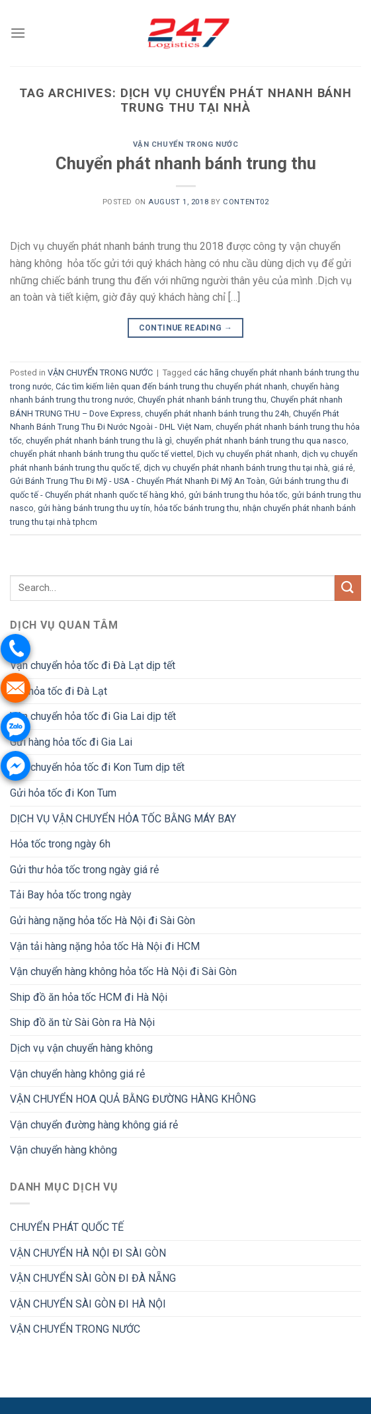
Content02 (245, 202)
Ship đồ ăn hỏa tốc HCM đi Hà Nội (88, 997)
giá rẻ (342, 468)
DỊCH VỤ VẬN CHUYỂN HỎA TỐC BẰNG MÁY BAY (123, 818)
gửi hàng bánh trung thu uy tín (94, 508)
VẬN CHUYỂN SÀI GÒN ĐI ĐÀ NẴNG (93, 1278)
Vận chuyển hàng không (63, 1150)
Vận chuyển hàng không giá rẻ (77, 1074)
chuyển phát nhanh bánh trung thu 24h (217, 413)
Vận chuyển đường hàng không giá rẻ (94, 1125)
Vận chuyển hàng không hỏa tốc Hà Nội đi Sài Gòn (123, 971)
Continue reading (186, 328)
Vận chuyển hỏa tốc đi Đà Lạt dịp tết (92, 665)
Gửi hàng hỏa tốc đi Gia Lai (71, 742)
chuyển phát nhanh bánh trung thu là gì (99, 441)
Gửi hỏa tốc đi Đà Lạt (58, 691)
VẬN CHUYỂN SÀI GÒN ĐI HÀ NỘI (88, 1304)
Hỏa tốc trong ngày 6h (60, 844)
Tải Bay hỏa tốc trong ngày (71, 894)
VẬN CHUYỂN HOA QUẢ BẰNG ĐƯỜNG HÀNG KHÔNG (133, 1099)
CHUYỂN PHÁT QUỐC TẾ (67, 1227)
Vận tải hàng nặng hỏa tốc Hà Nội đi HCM (105, 946)
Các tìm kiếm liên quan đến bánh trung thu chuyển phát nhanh (171, 386)
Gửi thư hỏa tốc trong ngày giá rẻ (84, 869)
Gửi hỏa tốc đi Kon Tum (63, 793)
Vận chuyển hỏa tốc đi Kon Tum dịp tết (97, 767)
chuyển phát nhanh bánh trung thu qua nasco (261, 441)
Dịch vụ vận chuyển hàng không (81, 1048)
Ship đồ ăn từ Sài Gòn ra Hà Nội (82, 1022)
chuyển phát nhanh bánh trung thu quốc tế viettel (101, 454)
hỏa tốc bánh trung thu (196, 508)
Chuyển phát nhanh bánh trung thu (186, 163)
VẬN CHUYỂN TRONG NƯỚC (186, 144)
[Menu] (18, 33)
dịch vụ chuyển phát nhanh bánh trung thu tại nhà (236, 468)
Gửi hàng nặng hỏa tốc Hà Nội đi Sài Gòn (102, 920)
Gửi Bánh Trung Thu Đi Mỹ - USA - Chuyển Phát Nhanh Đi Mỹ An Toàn (137, 481)
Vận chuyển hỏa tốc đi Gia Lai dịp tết (93, 716)
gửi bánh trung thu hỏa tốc (238, 495)
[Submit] (348, 588)
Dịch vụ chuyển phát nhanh (247, 454)
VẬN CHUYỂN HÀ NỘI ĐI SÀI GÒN (88, 1253)
